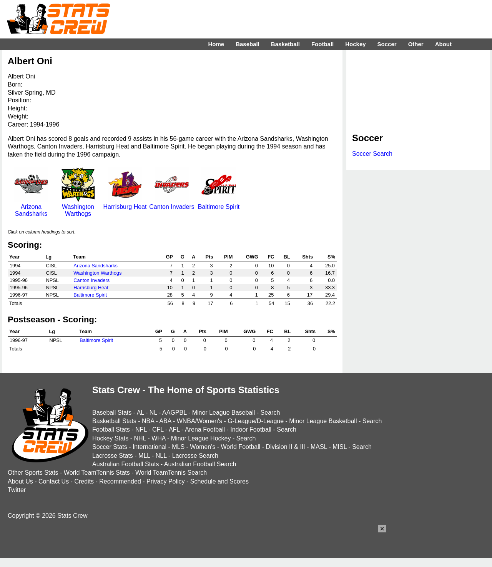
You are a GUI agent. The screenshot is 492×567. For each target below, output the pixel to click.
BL (287, 257)
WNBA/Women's (199, 421)
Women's (202, 447)
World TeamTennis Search (171, 472)
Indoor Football (250, 429)
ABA (165, 421)
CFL (158, 429)
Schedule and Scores (219, 481)
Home (216, 44)
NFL (141, 429)
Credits (84, 481)
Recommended (120, 481)
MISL (339, 447)
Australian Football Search (200, 464)
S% (331, 257)
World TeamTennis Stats (97, 472)
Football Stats (111, 429)
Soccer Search (372, 153)
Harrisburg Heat (125, 203)
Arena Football (205, 429)
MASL (319, 447)
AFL (174, 429)
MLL (144, 455)
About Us (20, 481)
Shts (307, 257)
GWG (252, 257)
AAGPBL (174, 412)
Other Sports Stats (33, 472)
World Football (240, 447)
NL (153, 412)
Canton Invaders (171, 203)
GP (169, 257)
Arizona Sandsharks (31, 207)
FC (271, 257)
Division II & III (285, 447)
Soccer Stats (109, 447)
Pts (209, 257)
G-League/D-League (256, 421)
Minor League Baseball (223, 412)
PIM (228, 257)
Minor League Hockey (201, 438)
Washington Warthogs (78, 207)
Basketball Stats (114, 421)
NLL (161, 455)
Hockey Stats (110, 438)
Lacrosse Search (195, 455)
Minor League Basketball (323, 421)
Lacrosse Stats (112, 455)
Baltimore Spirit (218, 203)
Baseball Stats (111, 412)
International (149, 447)
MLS (178, 447)
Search (270, 412)
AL (140, 412)
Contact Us (53, 481)
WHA (158, 438)
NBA (148, 421)
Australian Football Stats (125, 464)
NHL (140, 438)
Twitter (17, 490)
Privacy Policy (165, 481)
